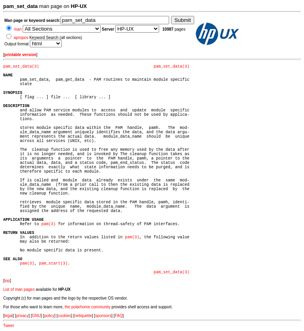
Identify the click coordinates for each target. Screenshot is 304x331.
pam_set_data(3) (21, 66)
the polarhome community (88, 307)
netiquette (83, 315)
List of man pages (19, 289)
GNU (36, 315)
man (17, 29)
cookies (64, 315)
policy (49, 315)
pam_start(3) (53, 263)
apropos (21, 37)
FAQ (119, 315)
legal (8, 315)
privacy (22, 315)
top (7, 280)
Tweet (8, 325)
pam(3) (48, 224)
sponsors (103, 315)
